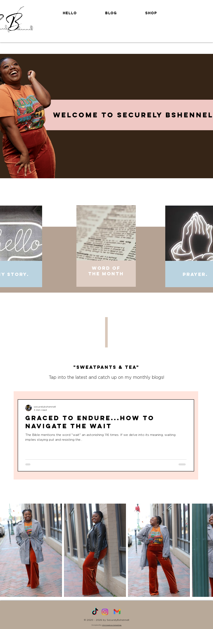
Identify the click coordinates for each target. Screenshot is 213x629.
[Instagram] (105, 612)
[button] (151, 13)
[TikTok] (95, 612)
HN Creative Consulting (112, 625)
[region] (106, 249)
